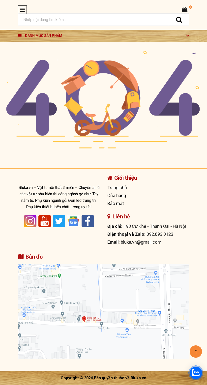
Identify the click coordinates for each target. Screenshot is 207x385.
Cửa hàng (116, 195)
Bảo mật (115, 203)
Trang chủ (117, 187)
